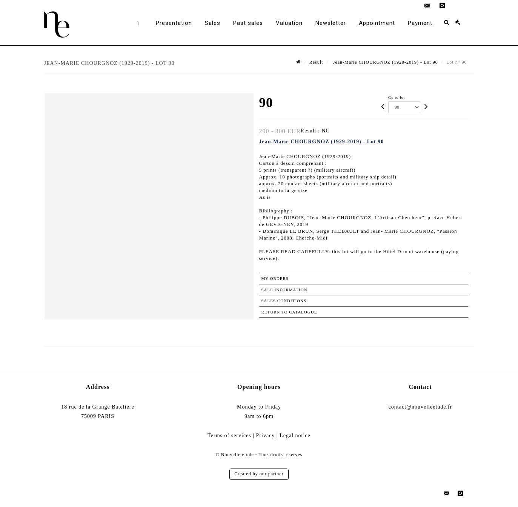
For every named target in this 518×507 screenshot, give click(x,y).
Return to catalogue (289, 312)
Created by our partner (258, 473)
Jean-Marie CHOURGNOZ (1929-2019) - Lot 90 (385, 62)
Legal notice (295, 435)
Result (316, 62)
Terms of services (229, 435)
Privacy (265, 435)
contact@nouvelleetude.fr (420, 407)
